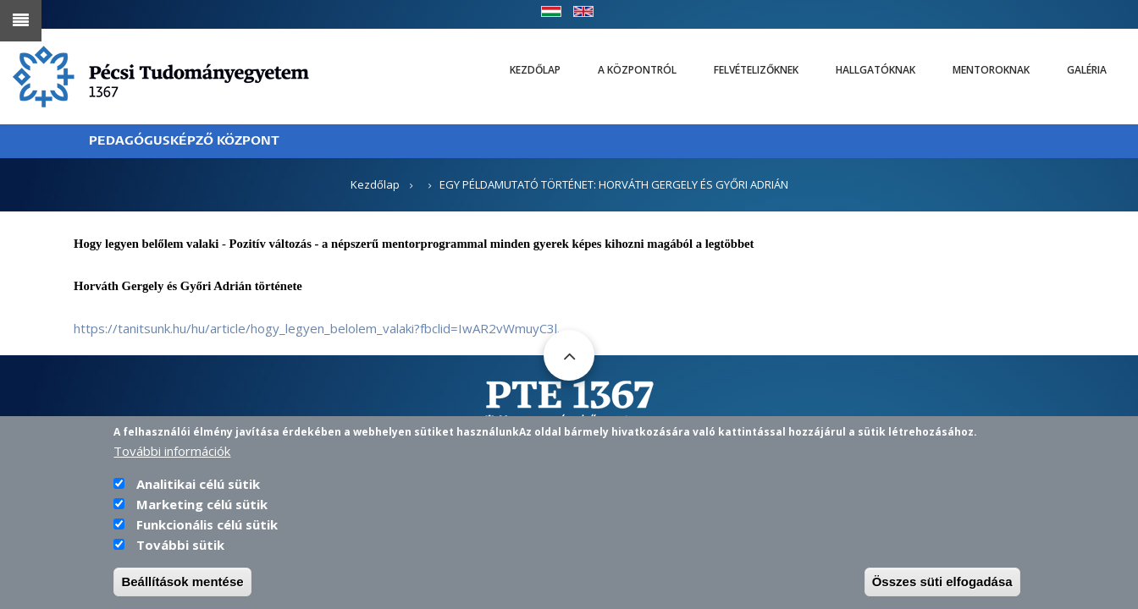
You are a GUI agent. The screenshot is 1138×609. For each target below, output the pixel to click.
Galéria (1087, 70)
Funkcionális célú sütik (207, 533)
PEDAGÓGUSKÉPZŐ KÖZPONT (184, 140)
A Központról (637, 70)
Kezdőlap (535, 70)
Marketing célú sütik (202, 513)
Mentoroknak (991, 70)
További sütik (180, 554)
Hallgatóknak (875, 70)
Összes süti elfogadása (942, 591)
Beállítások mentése (182, 591)
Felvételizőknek (756, 70)
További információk (171, 460)
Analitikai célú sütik (198, 493)
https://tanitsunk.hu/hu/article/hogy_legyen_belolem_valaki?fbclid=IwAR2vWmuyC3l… (320, 328)
